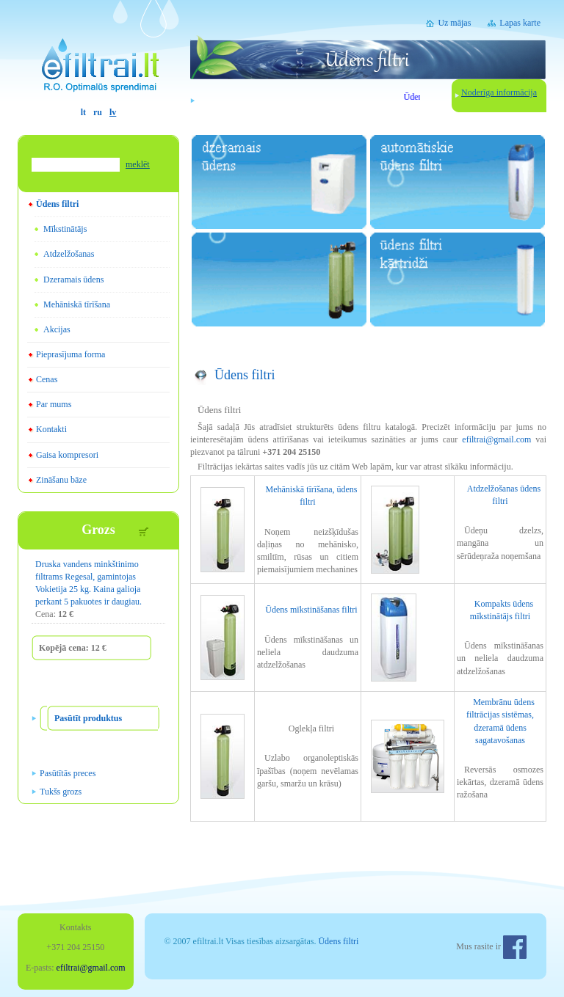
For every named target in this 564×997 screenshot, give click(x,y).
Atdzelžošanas (68, 254)
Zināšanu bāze (61, 480)
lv (112, 112)
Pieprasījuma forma (70, 354)
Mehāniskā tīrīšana (76, 304)
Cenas (46, 379)
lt (83, 112)
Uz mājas (454, 23)
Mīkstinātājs (65, 229)
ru (97, 112)
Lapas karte (519, 23)
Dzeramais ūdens (73, 279)
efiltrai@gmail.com (496, 439)
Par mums (53, 404)
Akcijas (56, 329)
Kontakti (51, 429)
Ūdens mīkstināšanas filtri (311, 610)
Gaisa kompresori (67, 455)
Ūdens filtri (57, 204)
